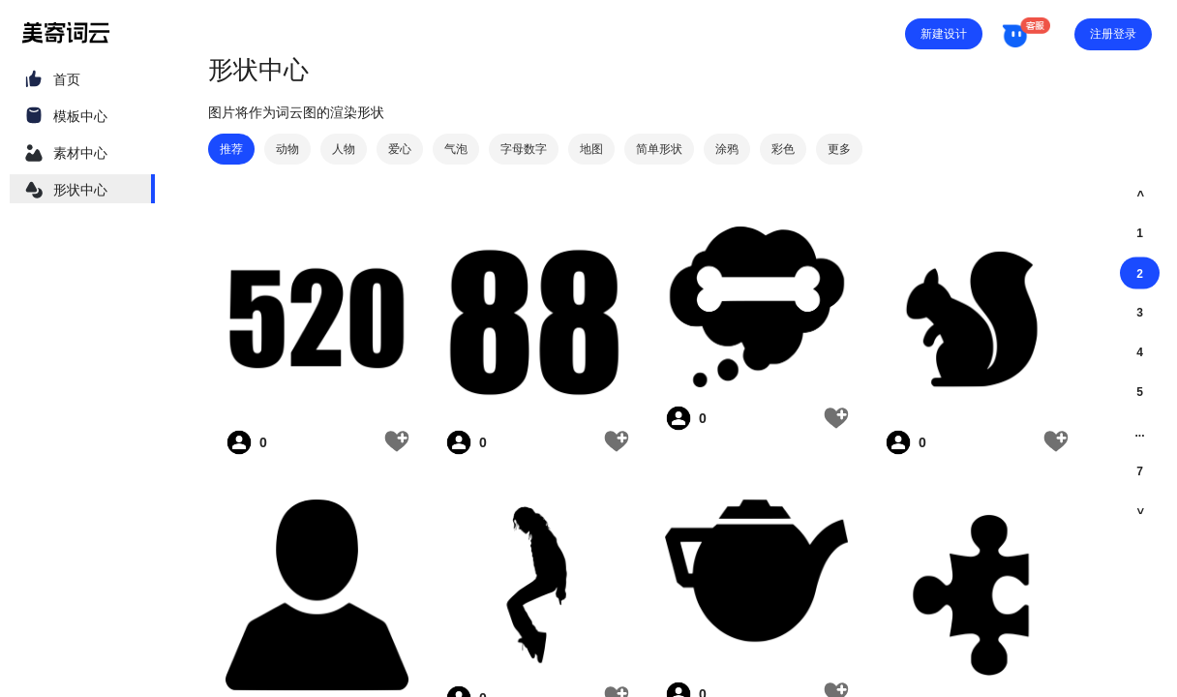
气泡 (456, 149)
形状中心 (80, 189)
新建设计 (943, 34)
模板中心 (80, 116)
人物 (343, 149)
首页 (66, 79)
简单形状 (659, 149)
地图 (591, 149)
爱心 (399, 149)
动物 (287, 149)
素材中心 (80, 153)
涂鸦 (727, 149)
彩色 (783, 149)
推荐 (231, 149)
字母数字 (523, 149)
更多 (839, 149)
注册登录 (1113, 34)
